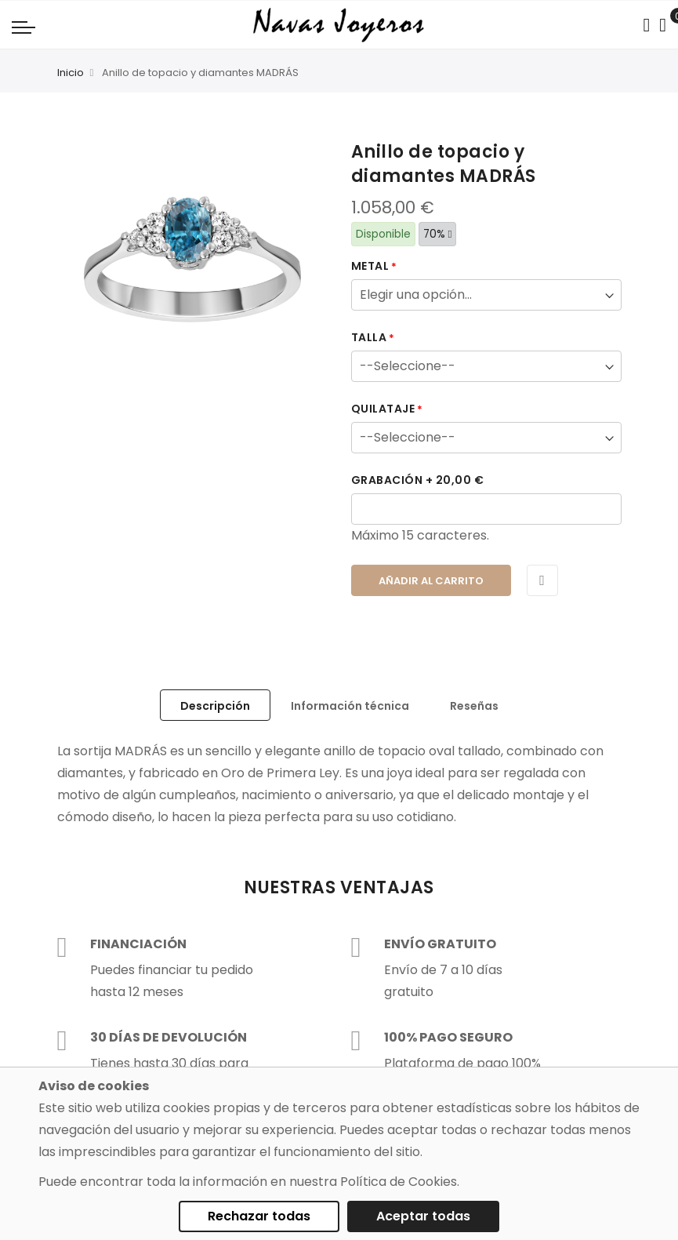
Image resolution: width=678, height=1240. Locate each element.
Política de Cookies (398, 1182)
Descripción (215, 706)
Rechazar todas (259, 1216)
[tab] (215, 705)
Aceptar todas (423, 1216)
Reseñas (474, 706)
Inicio (70, 72)
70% (437, 234)
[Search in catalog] (646, 25)
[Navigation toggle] (23, 27)
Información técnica (350, 706)
